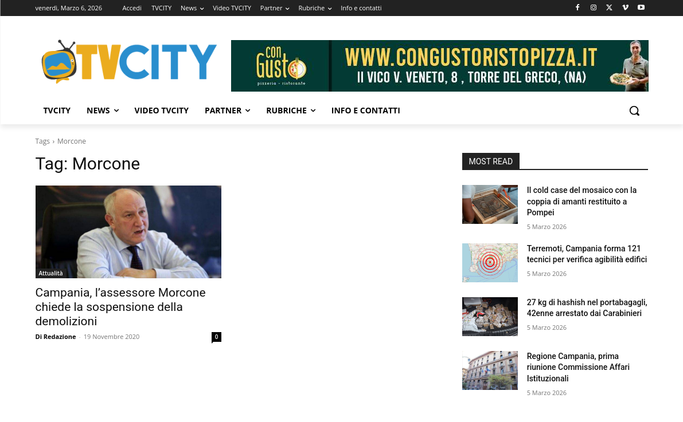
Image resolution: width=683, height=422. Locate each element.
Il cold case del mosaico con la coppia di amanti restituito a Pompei (582, 201)
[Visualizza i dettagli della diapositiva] (440, 66)
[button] (634, 110)
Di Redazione (56, 336)
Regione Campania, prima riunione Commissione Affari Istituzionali (578, 367)
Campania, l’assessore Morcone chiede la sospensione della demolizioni (121, 307)
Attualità (51, 273)
